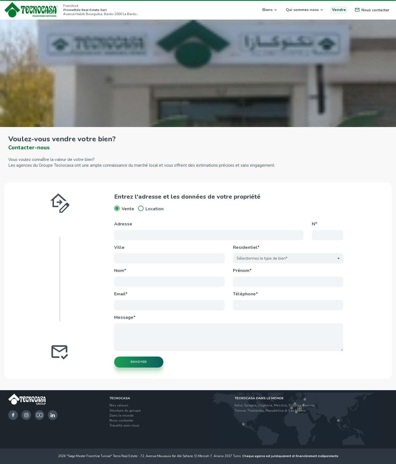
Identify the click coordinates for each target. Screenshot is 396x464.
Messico (280, 405)
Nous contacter (372, 10)
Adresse (123, 224)
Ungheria (265, 405)
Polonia (295, 405)
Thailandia (255, 410)
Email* (121, 294)
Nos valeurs (118, 405)
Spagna (250, 405)
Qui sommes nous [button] (304, 9)
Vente (124, 209)
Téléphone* (245, 294)
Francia (308, 405)
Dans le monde (121, 415)
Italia (238, 405)
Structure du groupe (125, 410)
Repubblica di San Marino (285, 410)
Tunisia (240, 410)
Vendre (339, 9)
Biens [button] (269, 9)
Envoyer (139, 362)
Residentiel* (246, 247)
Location (151, 209)
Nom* (120, 271)
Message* (125, 317)
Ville (119, 247)
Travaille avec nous (124, 425)
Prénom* (242, 271)
